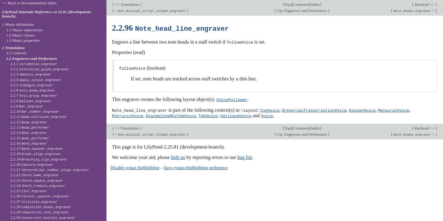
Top (287, 4)
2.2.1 (33, 63)
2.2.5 (31, 85)
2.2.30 (42, 217)
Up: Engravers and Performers (302, 10)
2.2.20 (31, 164)
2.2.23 (36, 180)
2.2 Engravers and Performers (31, 58)
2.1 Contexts (16, 53)
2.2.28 (40, 206)
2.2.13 (29, 127)
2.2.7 (33, 95)
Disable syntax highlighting (134, 166)
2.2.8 (30, 101)
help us (178, 156)
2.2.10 (34, 111)
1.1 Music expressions (24, 30)
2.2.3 (30, 74)
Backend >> (424, 4)
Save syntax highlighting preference (195, 166)
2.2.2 (39, 69)
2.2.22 (34, 175)
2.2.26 (39, 196)
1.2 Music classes (20, 35)
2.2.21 (49, 169)
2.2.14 (28, 132)
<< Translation (127, 4)
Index (315, 4)
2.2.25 (28, 190)
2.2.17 (36, 148)
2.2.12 (28, 122)
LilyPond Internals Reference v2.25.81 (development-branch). (47, 14)
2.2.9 (26, 106)
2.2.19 (38, 159)
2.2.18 (35, 153)
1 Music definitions (18, 24)
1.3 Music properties (23, 40)
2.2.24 (37, 185)
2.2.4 (35, 79)
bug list (244, 156)
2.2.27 (33, 201)
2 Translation (13, 47)
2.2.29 (39, 212)
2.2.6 (32, 90)
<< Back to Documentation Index (29, 3)
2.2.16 (28, 143)
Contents (300, 4)
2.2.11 (38, 116)
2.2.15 (29, 138)
